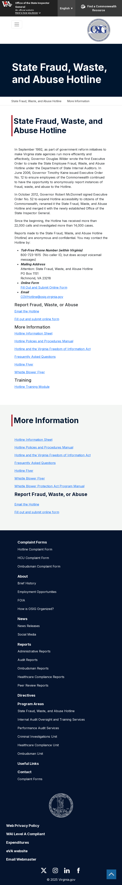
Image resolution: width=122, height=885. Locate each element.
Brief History (27, 583)
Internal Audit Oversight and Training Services (51, 719)
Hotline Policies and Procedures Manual (43, 341)
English (66, 8)
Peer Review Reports (33, 685)
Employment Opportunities (37, 592)
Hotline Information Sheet (33, 333)
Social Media (27, 634)
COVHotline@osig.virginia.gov (42, 297)
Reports (24, 644)
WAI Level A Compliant (25, 834)
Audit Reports (28, 660)
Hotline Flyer (23, 364)
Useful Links (28, 763)
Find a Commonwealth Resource (98, 8)
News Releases (29, 626)
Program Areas (31, 704)
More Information (78, 101)
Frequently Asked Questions (35, 357)
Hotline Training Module (32, 387)
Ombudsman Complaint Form (39, 566)
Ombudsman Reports (33, 668)
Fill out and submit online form (36, 319)
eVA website (17, 851)
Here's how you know (26, 13)
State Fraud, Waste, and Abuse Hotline (36, 101)
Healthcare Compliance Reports (41, 677)
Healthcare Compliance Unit (38, 745)
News (22, 619)
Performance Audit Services (38, 728)
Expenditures (17, 842)
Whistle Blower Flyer (29, 372)
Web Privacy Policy (22, 825)
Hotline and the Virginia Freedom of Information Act (52, 349)
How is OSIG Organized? (36, 609)
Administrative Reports (34, 651)
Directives (26, 695)
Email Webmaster (21, 859)
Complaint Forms (32, 542)
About (23, 576)
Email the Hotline (26, 311)
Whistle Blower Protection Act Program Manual (49, 486)
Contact (24, 772)
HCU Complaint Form (33, 558)
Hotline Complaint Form (35, 549)
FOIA (21, 600)
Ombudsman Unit (30, 754)
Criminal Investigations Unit (37, 736)
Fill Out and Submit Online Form (44, 287)
